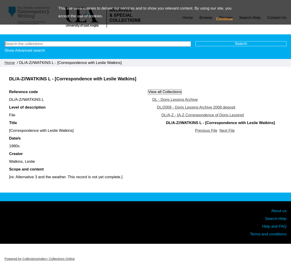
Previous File (206, 130)
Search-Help (276, 218)
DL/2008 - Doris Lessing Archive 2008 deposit (196, 107)
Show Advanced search (25, 50)
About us (278, 211)
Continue (224, 19)
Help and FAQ (274, 226)
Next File (227, 130)
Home (10, 63)
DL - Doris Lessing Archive (175, 99)
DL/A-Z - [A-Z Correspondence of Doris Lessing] (202, 115)
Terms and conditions (268, 234)
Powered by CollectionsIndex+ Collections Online (40, 259)
